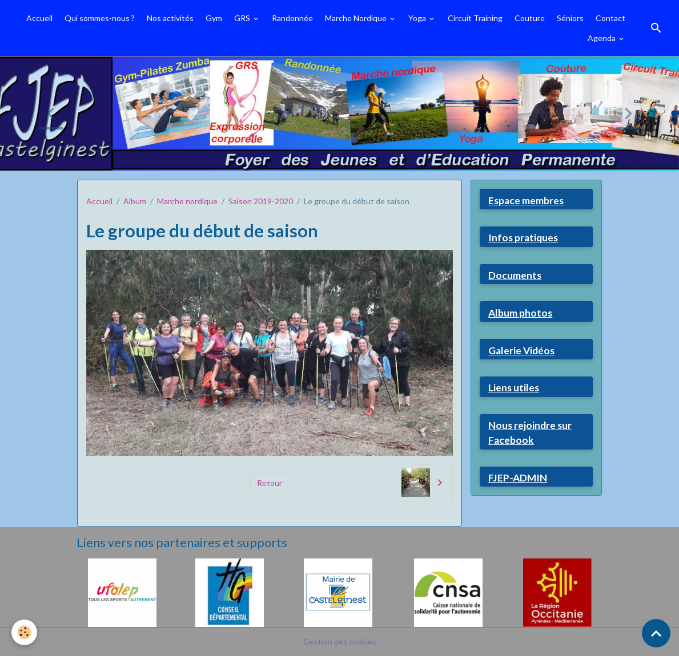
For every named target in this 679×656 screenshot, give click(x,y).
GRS (243, 18)
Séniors (570, 18)
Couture (530, 18)
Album (134, 201)
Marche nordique (187, 201)
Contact (610, 18)
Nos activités (170, 18)
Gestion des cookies (339, 641)
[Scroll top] (656, 633)
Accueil (39, 18)
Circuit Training (475, 18)
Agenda (602, 38)
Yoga (418, 18)
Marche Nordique (356, 18)
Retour (269, 483)
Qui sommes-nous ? (100, 18)
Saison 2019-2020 (260, 201)
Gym (214, 18)
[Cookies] (24, 632)
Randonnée (292, 18)
